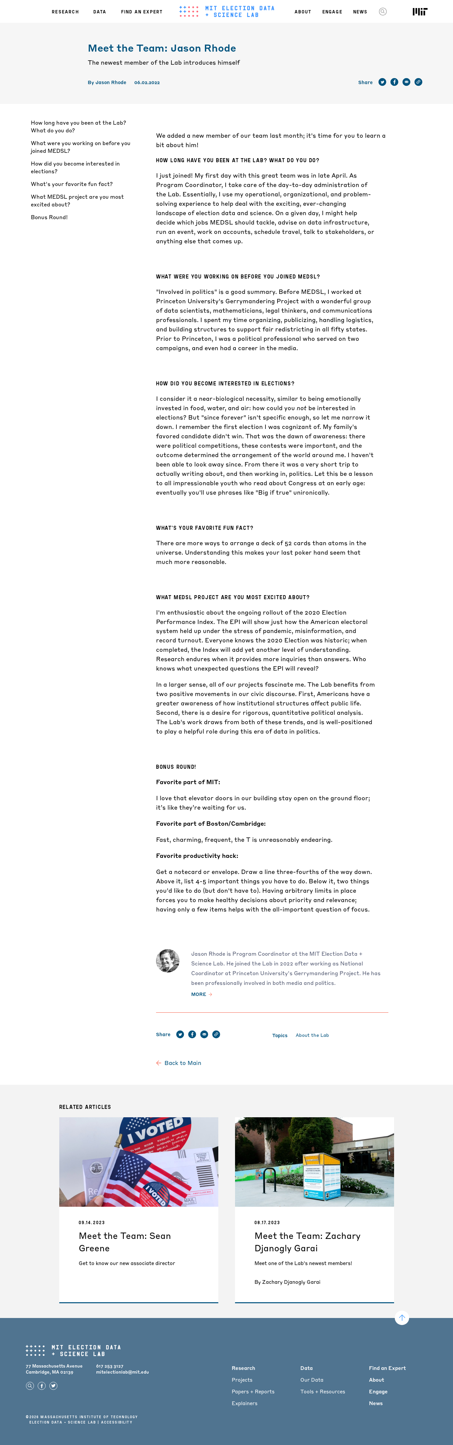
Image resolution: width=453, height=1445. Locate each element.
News (360, 11)
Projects (242, 1379)
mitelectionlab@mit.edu (122, 1372)
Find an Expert (142, 11)
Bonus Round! (49, 217)
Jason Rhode (110, 82)
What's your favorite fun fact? (72, 183)
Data (100, 11)
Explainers (244, 1403)
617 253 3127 (110, 1366)
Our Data (311, 1379)
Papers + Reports (253, 1391)
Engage (332, 11)
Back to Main (182, 1062)
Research (65, 11)
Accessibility (117, 1422)
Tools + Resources (322, 1391)
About (303, 11)
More (198, 994)
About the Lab (312, 1035)
